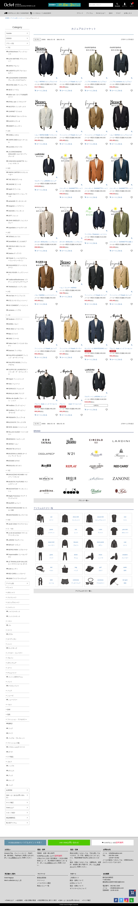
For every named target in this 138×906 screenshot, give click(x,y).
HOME (7, 18)
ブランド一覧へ (83, 500)
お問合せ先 (107, 849)
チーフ (10, 733)
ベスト (9, 621)
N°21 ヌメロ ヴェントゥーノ (17, 300)
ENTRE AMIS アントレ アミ (17, 85)
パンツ (9, 682)
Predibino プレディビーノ (17, 405)
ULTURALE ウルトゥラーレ (17, 116)
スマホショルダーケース (16, 747)
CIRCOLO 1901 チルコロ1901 (16, 247)
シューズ (10, 695)
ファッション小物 (13, 743)
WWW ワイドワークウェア (17, 578)
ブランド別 (10, 43)
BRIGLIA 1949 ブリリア (16, 393)
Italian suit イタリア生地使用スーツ (17, 96)
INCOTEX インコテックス (17, 106)
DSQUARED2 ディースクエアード (17, 266)
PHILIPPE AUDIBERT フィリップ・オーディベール (18, 356)
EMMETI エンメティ (15, 126)
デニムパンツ (11, 673)
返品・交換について (76, 886)
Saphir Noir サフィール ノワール (17, 195)
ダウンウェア (11, 663)
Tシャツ (10, 587)
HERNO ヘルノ (13, 444)
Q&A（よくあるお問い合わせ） (15, 796)
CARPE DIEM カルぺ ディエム (17, 141)
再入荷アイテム (11, 823)
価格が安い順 (51, 39)
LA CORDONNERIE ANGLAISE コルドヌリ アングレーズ (17, 154)
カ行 (8, 131)
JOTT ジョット (13, 216)
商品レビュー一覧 (43, 886)
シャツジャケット (14, 611)
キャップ (11, 780)
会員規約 (20, 900)
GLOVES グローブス (15, 147)
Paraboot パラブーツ (15, 319)
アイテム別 (14, 18)
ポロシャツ (11, 592)
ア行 (8, 47)
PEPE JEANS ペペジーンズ (17, 427)
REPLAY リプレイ (14, 545)
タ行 (8, 232)
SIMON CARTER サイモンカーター (18, 173)
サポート (73, 874)
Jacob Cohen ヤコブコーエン (18, 524)
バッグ (9, 691)
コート (9, 668)
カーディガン (11, 639)
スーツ (9, 630)
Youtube (9, 33)
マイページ (41, 874)
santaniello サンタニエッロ (17, 201)
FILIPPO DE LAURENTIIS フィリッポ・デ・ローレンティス (18, 372)
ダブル (10, 634)
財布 (8, 709)
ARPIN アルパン (13, 66)
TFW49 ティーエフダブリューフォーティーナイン (17, 259)
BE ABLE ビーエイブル (16, 329)
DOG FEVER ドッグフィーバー (18, 274)
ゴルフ (9, 762)
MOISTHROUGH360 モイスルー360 (17, 509)
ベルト (9, 704)
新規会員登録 (41, 878)
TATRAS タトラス (14, 236)
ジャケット (21, 18)
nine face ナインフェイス (16, 296)
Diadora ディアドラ (14, 253)
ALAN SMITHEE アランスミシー (17, 60)
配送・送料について (76, 880)
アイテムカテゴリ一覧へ (83, 591)
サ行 (8, 168)
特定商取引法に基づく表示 (47, 900)
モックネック (12, 648)
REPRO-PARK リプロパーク (17, 550)
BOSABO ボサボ (14, 461)
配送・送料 (41, 849)
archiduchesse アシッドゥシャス (17, 53)
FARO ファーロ (13, 338)
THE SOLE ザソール (15, 179)
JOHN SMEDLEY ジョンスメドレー (18, 222)
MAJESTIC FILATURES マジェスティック (18, 483)
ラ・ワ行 (10, 529)
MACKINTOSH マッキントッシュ (18, 490)
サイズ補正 (10, 802)
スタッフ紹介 (10, 813)
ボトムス (11, 770)
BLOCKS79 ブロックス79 (17, 422)
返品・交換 (74, 849)
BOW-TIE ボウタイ (14, 449)
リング (10, 728)
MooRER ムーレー (14, 503)
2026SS (9, 38)
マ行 (8, 470)
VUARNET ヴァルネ (15, 111)
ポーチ (10, 752)
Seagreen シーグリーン (16, 206)
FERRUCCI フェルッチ (16, 389)
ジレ (9, 625)
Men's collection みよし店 (12, 880)
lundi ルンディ (13, 569)
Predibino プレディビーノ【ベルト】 (17, 411)
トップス (11, 766)
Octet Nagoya (9, 878)
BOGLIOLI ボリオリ (15, 465)
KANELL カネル (13, 135)
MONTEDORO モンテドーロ (18, 515)
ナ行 (8, 291)
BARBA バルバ (13, 324)
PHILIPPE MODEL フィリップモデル (17, 364)
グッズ (10, 775)
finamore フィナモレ (15, 350)
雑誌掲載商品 (10, 818)
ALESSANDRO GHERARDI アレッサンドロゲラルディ (17, 79)
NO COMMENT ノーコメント (18, 305)
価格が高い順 (60, 39)
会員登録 (9, 790)
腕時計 (10, 723)
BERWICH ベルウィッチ (16, 439)
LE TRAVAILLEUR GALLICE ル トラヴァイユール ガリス (17, 563)
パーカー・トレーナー (14, 653)
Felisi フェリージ (14, 384)
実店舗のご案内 (10, 874)
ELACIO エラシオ (14, 121)
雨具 (8, 714)
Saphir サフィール (14, 189)
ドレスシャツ (11, 597)
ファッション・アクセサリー (17, 719)
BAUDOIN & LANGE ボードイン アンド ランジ (17, 455)
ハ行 (8, 315)
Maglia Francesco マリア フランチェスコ (17, 497)
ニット (9, 644)
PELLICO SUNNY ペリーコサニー (18, 433)
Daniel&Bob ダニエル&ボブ (17, 241)
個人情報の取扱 (30, 900)
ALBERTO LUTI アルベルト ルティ (17, 72)
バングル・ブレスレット (16, 738)
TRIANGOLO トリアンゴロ (17, 287)
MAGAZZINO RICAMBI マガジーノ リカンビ (17, 476)
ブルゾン (10, 658)
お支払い (8, 849)
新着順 (43, 39)
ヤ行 (8, 520)
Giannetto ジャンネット (16, 211)
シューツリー (12, 700)
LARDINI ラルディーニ (16, 540)
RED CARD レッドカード (17, 573)
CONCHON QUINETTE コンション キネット (17, 162)
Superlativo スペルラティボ (17, 227)
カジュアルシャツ (13, 602)
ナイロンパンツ (13, 686)
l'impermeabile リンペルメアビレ (17, 556)
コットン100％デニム (15, 677)
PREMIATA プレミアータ (16, 417)
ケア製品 (10, 757)
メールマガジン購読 (44, 883)
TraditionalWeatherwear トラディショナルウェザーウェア (18, 281)
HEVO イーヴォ (13, 90)
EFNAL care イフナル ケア (17, 102)
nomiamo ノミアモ (14, 310)
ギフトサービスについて (78, 888)
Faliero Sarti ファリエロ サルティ (18, 345)
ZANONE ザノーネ (14, 184)
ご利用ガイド (14, 858)
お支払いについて (76, 883)
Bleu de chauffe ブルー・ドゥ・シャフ (17, 399)
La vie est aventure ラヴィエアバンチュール (17, 534)
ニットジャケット (14, 616)
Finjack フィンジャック (16, 379)
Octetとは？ (10, 807)
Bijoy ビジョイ (13, 334)
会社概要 (106, 874)
